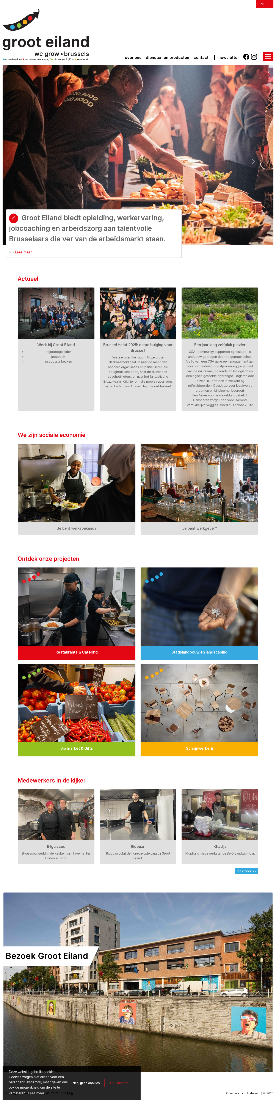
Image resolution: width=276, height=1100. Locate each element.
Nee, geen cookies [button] (86, 1083)
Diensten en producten (167, 57)
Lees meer (23, 252)
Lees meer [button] (36, 1093)
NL (263, 4)
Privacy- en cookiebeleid (242, 1093)
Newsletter (228, 57)
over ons (133, 57)
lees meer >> (246, 871)
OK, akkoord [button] (119, 1083)
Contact (201, 57)
